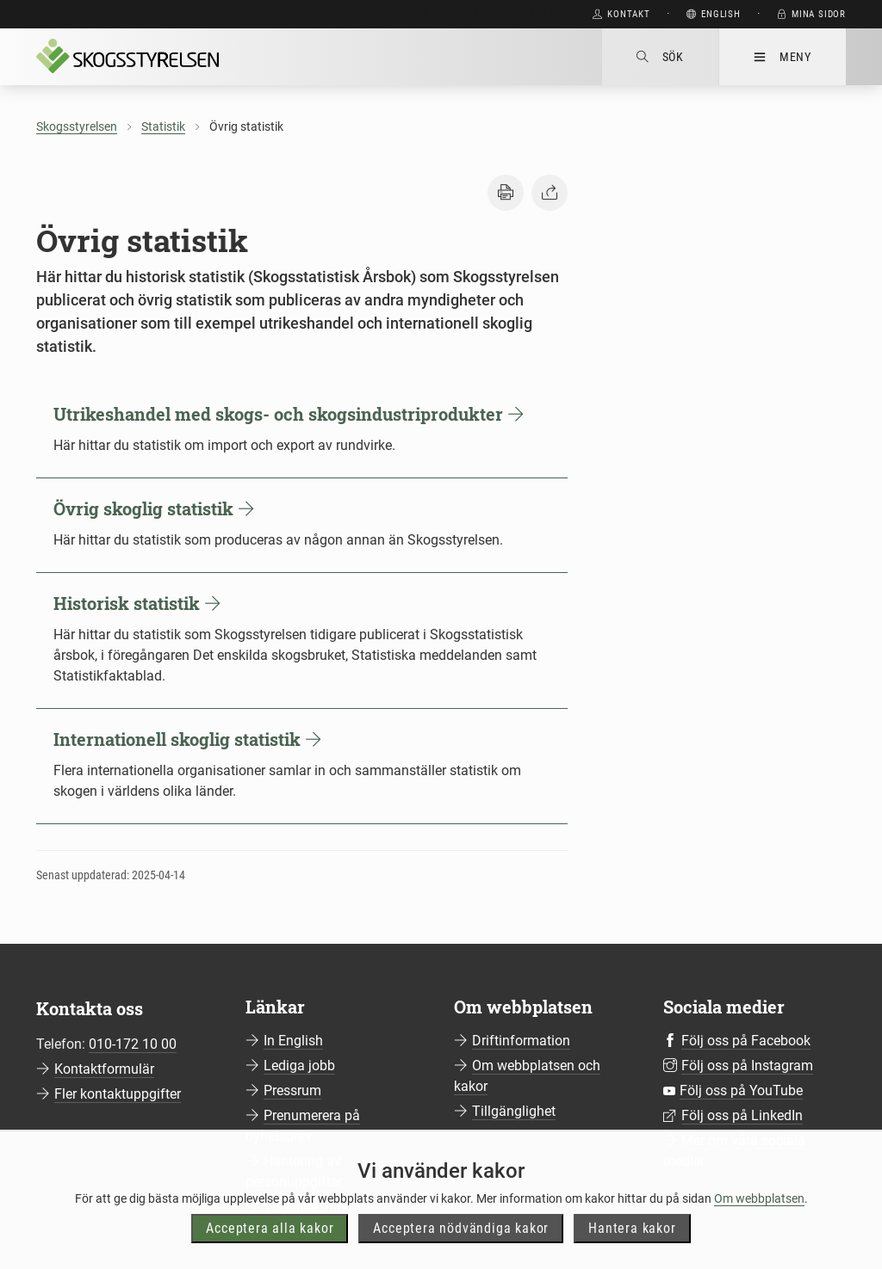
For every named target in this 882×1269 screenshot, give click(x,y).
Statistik (163, 126)
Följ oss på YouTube (741, 1090)
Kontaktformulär (104, 1069)
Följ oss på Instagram (747, 1065)
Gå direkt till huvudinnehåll (489, 14)
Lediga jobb (299, 1065)
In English (293, 1040)
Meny (782, 57)
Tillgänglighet (514, 1111)
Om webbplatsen (759, 1233)
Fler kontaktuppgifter (117, 1094)
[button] (506, 193)
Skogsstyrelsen (76, 126)
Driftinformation (521, 1040)
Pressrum (292, 1090)
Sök (660, 57)
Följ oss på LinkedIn (742, 1115)
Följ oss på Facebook (746, 1040)
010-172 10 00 (133, 1044)
